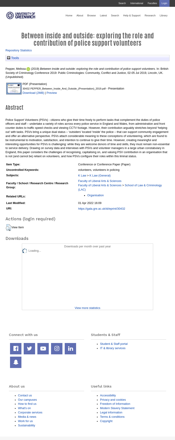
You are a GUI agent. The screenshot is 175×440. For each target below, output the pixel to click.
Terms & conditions (112, 416)
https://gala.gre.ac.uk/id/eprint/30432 (101, 208)
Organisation (95, 195)
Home (69, 15)
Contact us (25, 395)
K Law (82, 175)
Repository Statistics (18, 50)
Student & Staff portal (114, 344)
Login (164, 3)
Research (150, 15)
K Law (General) (100, 175)
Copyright (106, 421)
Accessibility (108, 395)
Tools (13, 58)
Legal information (111, 412)
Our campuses (27, 399)
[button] (8, 227)
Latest (103, 15)
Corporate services (30, 412)
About (80, 15)
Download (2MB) (33, 92)
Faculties (152, 3)
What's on (24, 408)
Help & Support (132, 15)
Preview (51, 92)
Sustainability (26, 425)
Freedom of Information (115, 403)
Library (163, 15)
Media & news (27, 416)
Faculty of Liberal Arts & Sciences (99, 181)
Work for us (25, 421)
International (136, 3)
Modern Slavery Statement (117, 408)
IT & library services (113, 348)
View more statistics (87, 308)
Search (122, 3)
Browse (91, 15)
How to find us (27, 403)
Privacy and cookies (113, 399)
